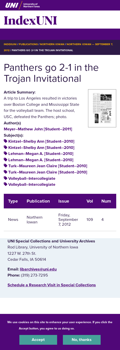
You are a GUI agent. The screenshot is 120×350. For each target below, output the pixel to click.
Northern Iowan (52, 44)
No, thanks (82, 339)
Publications (28, 44)
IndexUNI (30, 19)
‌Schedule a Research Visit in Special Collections (52, 285)
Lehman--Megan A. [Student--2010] (40, 153)
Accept (38, 339)
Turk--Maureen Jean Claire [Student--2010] (47, 165)
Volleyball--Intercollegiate (31, 178)
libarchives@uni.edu (38, 269)
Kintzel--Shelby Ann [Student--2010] (41, 141)
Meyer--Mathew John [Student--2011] (38, 129)
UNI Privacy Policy (88, 328)
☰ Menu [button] (13, 34)
